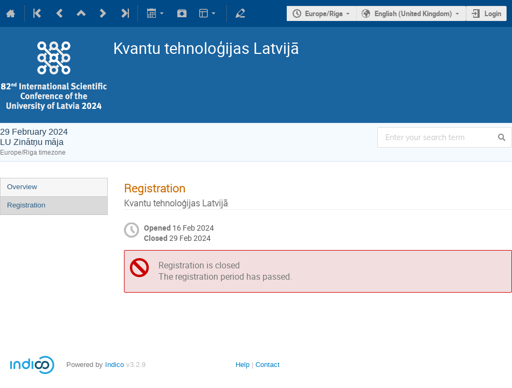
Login (493, 13)
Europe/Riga (324, 13)
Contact (267, 364)
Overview (22, 187)
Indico (114, 364)
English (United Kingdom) (413, 13)
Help (243, 364)
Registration (26, 205)
